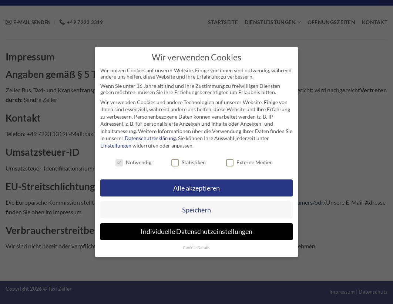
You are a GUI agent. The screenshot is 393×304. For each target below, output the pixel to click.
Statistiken (188, 162)
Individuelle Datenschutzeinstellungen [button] (196, 231)
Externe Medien (249, 162)
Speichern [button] (196, 210)
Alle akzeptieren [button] (196, 188)
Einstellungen (115, 145)
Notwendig (133, 162)
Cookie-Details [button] (196, 247)
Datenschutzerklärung (150, 138)
